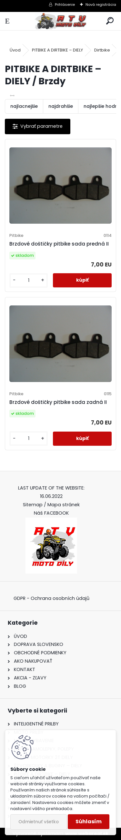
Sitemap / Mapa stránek (51, 504)
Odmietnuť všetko (38, 822)
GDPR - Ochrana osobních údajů (51, 598)
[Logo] (60, 21)
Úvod (15, 50)
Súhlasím (89, 821)
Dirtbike (102, 50)
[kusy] (28, 280)
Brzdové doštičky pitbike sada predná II (59, 243)
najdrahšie (60, 106)
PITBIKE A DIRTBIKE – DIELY (57, 50)
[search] (110, 21)
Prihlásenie (65, 4)
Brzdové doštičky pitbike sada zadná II (58, 402)
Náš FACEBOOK (51, 513)
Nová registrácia (101, 4)
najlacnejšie (24, 106)
